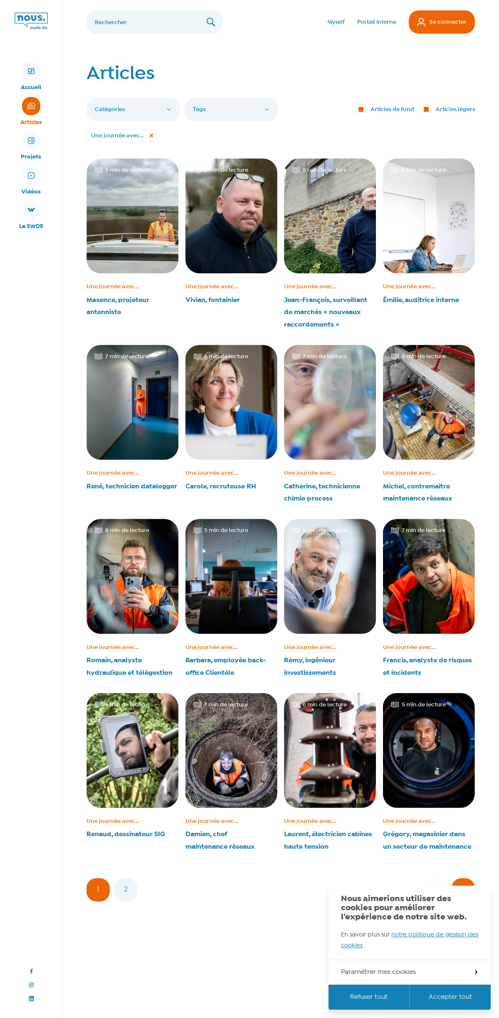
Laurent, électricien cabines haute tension (328, 840)
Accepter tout (450, 997)
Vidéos (31, 181)
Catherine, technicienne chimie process (322, 492)
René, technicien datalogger (131, 486)
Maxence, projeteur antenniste (117, 306)
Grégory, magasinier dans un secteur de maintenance (427, 840)
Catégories (133, 109)
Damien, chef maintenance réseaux (219, 840)
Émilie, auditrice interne (421, 300)
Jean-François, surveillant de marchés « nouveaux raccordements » (325, 312)
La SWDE (31, 215)
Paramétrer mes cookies (409, 972)
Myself (336, 22)
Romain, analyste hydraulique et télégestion (129, 666)
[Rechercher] (154, 22)
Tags (231, 109)
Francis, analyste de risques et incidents (427, 666)
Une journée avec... (112, 286)
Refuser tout (369, 997)
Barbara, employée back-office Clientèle (225, 666)
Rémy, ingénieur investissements (310, 666)
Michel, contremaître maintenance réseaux (417, 492)
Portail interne (376, 22)
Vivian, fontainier (212, 300)
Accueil (31, 76)
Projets (31, 146)
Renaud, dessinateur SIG (125, 834)
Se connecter (442, 22)
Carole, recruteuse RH (220, 486)
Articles (31, 111)
